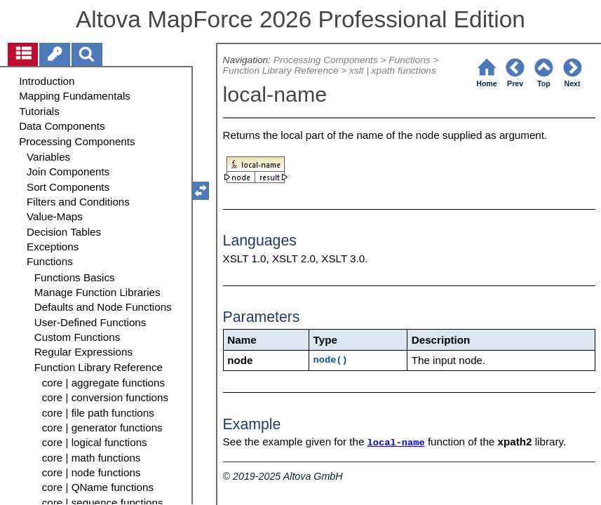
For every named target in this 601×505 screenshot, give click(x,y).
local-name (396, 443)
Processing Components (326, 60)
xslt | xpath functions (392, 70)
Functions (409, 60)
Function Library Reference (281, 70)
